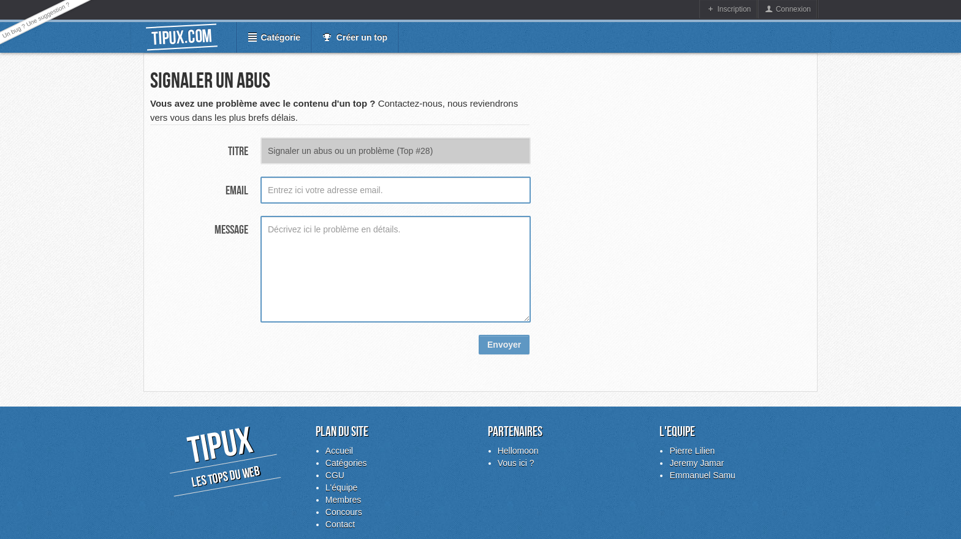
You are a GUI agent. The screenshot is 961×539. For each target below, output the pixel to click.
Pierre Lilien (692, 451)
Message (231, 229)
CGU (334, 475)
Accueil (339, 451)
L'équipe (341, 487)
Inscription (734, 9)
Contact (340, 524)
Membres (343, 500)
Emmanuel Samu (702, 475)
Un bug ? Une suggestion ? (36, 20)
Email (237, 189)
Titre (238, 150)
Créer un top (361, 37)
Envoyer (504, 345)
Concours (343, 512)
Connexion (793, 9)
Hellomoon (518, 451)
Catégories (346, 463)
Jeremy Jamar (696, 463)
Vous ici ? (516, 463)
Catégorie (279, 37)
